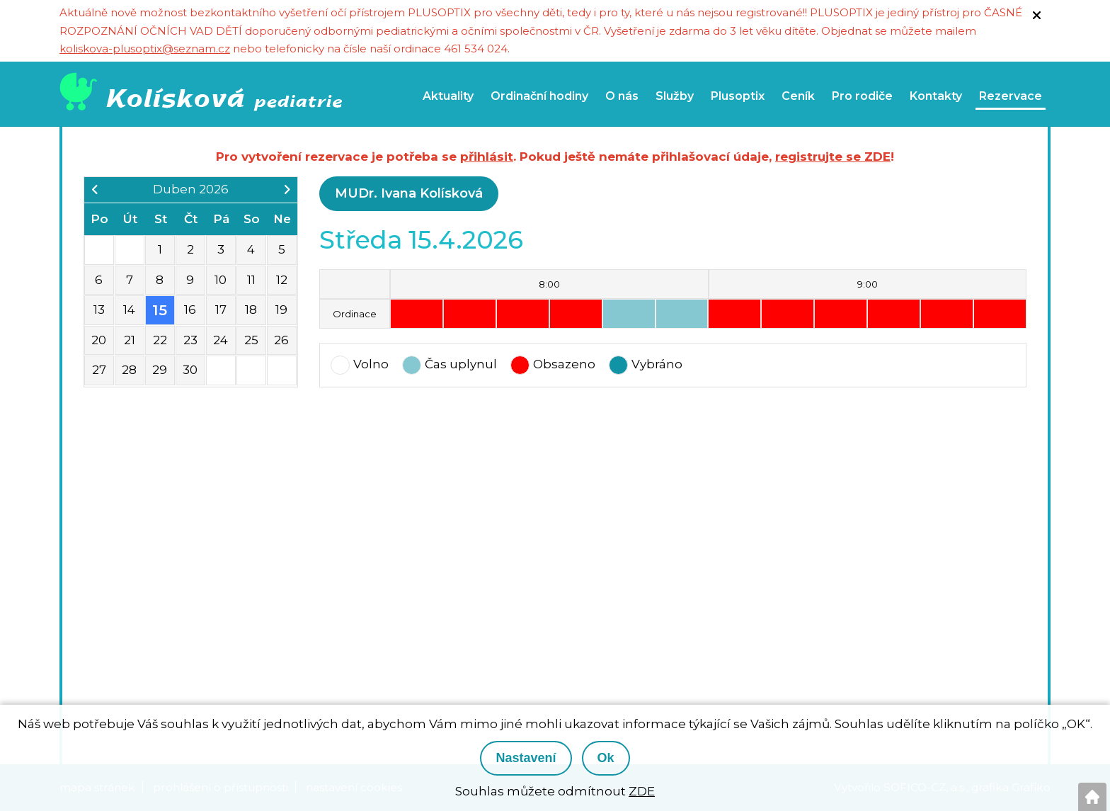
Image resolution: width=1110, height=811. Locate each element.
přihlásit (486, 156)
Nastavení (526, 758)
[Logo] (204, 93)
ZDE (642, 791)
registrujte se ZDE (833, 156)
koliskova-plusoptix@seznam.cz (144, 48)
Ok (605, 758)
